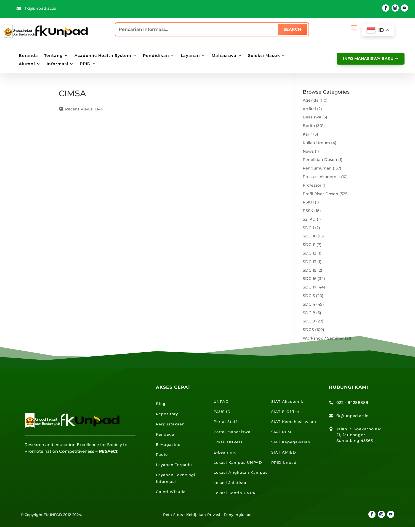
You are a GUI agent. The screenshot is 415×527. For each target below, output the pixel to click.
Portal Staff (225, 421)
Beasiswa (312, 117)
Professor (312, 185)
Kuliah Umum (316, 142)
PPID (85, 64)
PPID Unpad (284, 462)
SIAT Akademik (287, 401)
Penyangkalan (238, 514)
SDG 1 (308, 227)
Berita (309, 125)
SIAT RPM (281, 432)
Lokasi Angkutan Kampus (241, 472)
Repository (167, 414)
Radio (162, 454)
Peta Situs (173, 514)
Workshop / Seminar (323, 338)
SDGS (308, 329)
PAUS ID (222, 411)
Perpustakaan (170, 424)
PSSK (308, 210)
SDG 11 (309, 244)
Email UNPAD (228, 442)
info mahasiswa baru (367, 58)
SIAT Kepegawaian (290, 442)
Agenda (310, 100)
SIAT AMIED (283, 452)
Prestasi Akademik (321, 176)
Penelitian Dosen (320, 159)
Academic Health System (103, 56)
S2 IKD (309, 219)
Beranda (28, 56)
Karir (307, 134)
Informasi (57, 64)
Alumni (27, 64)
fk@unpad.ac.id (41, 8)
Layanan (190, 56)
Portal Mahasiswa (232, 432)
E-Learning (225, 452)
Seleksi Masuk (264, 56)
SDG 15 (309, 270)
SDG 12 (309, 253)
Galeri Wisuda (171, 491)
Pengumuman (317, 168)
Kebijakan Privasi (203, 514)
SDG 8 (309, 312)
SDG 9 (309, 321)
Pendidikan (156, 56)
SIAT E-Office (285, 411)
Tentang (53, 56)
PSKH (308, 202)
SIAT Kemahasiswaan (293, 421)
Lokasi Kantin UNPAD (236, 493)
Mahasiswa (224, 56)
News (308, 151)
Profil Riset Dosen (320, 193)
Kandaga (165, 434)
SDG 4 (309, 304)
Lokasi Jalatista (230, 482)
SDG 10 (309, 236)
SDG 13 (309, 261)
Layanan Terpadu (174, 464)
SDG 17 (309, 287)
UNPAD (221, 401)
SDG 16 (309, 278)
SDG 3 (309, 295)
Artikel (309, 108)
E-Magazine (168, 444)
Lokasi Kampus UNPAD (238, 462)
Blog (161, 403)
